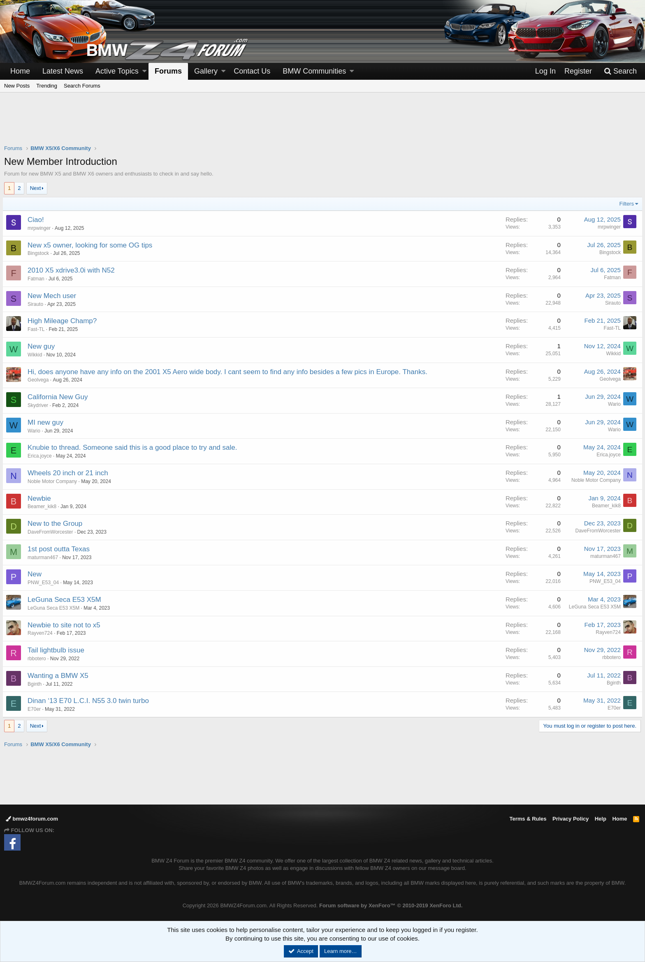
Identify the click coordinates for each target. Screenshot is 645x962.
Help (600, 819)
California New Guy (59, 397)
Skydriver (39, 405)
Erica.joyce (41, 456)
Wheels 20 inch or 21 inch (69, 473)
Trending (46, 86)
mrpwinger (40, 228)
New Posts (17, 86)
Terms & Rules (527, 819)
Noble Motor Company (54, 481)
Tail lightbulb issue (57, 650)
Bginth (36, 684)
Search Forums (82, 86)
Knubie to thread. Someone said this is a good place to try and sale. (134, 447)
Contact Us (252, 71)
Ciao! (37, 220)
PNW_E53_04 (44, 582)
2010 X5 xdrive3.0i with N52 (72, 270)
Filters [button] (625, 204)
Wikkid (36, 355)
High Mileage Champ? (63, 321)
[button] (144, 71)
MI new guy (47, 422)
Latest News (62, 71)
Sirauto (37, 304)
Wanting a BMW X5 (59, 676)
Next (35, 188)
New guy (42, 346)
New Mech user (53, 296)
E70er (35, 709)
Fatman (37, 279)
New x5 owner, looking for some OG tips (91, 245)
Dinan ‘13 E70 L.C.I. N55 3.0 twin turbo (90, 701)
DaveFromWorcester (51, 532)
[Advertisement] (322, 123)
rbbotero (38, 658)
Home (20, 71)
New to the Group (56, 523)
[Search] (620, 71)
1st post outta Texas (60, 549)
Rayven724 (41, 633)
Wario (612, 404)
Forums (168, 71)
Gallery (206, 71)
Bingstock (40, 253)
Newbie (41, 498)
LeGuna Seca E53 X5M (66, 600)
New (36, 574)
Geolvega (39, 380)
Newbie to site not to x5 (65, 625)
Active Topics (117, 71)
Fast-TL (37, 329)
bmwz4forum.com (32, 819)
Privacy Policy (570, 819)
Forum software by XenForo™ (390, 905)
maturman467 (44, 557)
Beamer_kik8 (43, 506)
